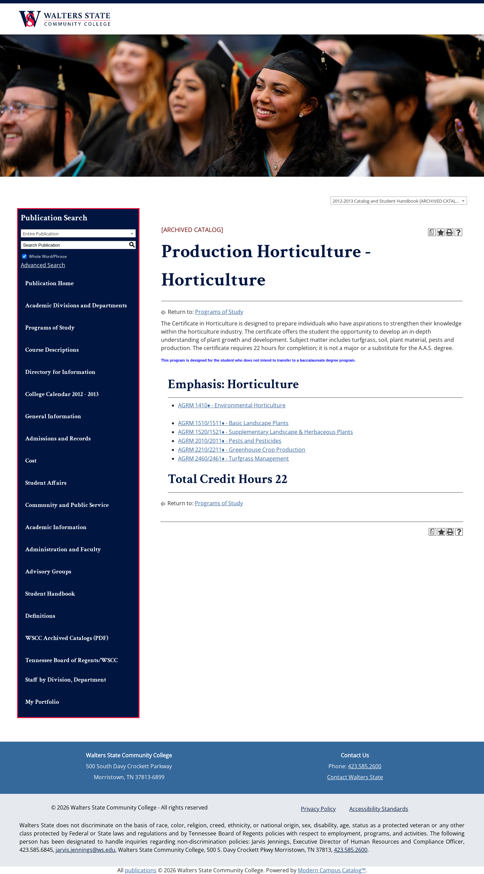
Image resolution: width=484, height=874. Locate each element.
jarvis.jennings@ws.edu (85, 850)
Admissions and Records (58, 438)
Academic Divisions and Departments (76, 305)
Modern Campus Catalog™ (332, 870)
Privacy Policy (318, 809)
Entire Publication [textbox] (41, 234)
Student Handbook (50, 594)
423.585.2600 (364, 766)
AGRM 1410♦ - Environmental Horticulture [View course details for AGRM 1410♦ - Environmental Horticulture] (231, 405)
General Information (53, 416)
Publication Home (49, 283)
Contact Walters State (355, 777)
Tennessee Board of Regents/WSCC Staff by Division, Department (71, 670)
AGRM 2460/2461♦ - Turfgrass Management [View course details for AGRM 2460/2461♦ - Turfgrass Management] (233, 458)
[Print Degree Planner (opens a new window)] (432, 232)
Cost (30, 461)
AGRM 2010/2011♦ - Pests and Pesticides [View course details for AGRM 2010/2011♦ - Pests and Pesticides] (229, 441)
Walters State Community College (65, 19)
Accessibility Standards (378, 809)
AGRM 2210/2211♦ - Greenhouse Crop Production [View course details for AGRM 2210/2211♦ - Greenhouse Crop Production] (241, 449)
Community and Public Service (67, 505)
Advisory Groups (48, 572)
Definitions (40, 616)
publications (141, 870)
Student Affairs (46, 483)
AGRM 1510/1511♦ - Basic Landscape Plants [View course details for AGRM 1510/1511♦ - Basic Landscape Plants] (233, 423)
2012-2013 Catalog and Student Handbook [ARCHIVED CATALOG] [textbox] (398, 201)
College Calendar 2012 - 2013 (62, 394)
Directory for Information (60, 372)
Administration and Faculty (63, 549)
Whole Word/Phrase (48, 256)
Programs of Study (50, 328)
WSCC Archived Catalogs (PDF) (66, 638)
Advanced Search (43, 265)
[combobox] (399, 200)
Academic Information (56, 527)
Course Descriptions (52, 350)
